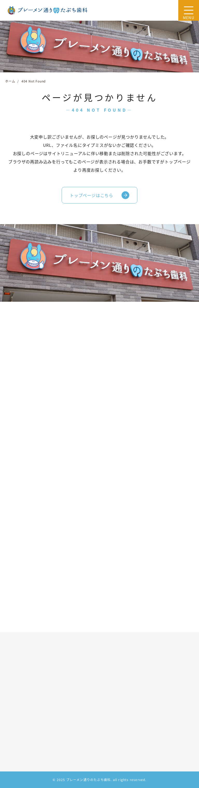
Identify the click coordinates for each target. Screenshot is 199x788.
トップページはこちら (91, 195)
